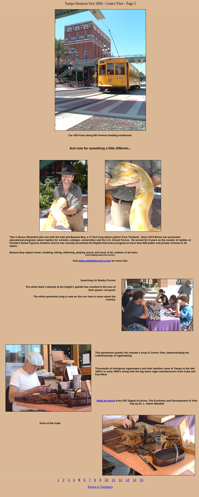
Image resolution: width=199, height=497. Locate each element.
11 (113, 480)
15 (141, 480)
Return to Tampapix (100, 487)
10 (106, 480)
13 (127, 480)
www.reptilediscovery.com (95, 260)
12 (120, 480)
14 (134, 480)
